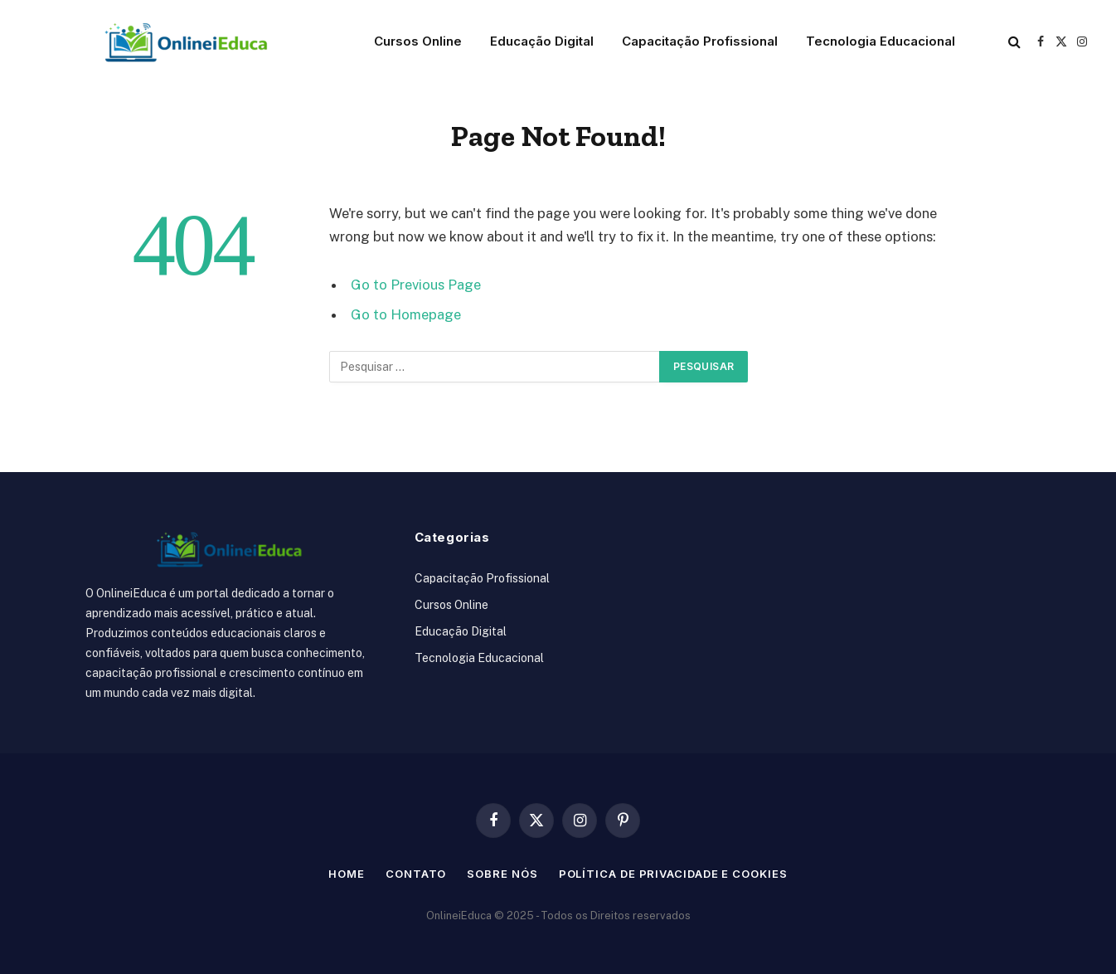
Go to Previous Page (416, 284)
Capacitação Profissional (700, 41)
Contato (416, 873)
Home (346, 873)
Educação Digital (542, 41)
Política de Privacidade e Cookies (673, 873)
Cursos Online (418, 41)
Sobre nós (502, 873)
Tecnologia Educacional (880, 41)
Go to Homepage (406, 314)
